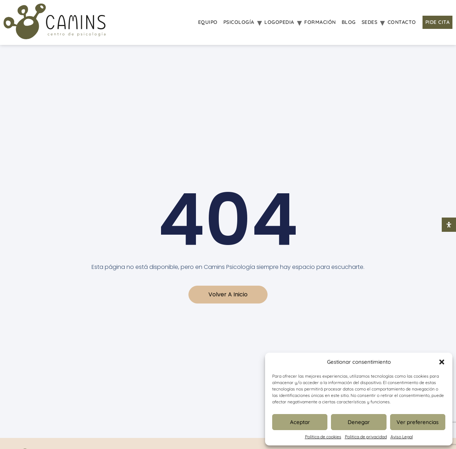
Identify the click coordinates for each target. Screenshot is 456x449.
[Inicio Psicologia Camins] (54, 22)
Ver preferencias (418, 422)
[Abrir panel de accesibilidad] (449, 225)
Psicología (238, 22)
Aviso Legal (401, 436)
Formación (320, 22)
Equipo (208, 22)
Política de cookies (323, 436)
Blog (349, 22)
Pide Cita (437, 22)
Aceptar (300, 422)
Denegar (359, 422)
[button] (441, 362)
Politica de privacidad (366, 436)
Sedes (370, 22)
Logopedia (279, 22)
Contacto (402, 22)
